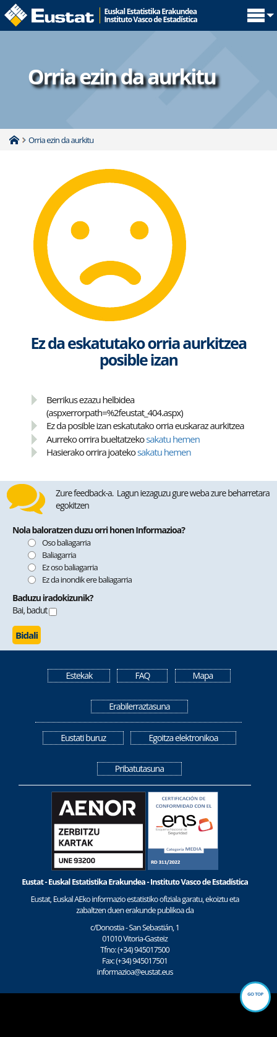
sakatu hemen (173, 439)
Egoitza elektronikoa (183, 738)
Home (14, 140)
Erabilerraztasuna (139, 706)
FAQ (142, 675)
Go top (255, 994)
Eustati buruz (83, 738)
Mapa (203, 675)
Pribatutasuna (139, 768)
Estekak (79, 675)
